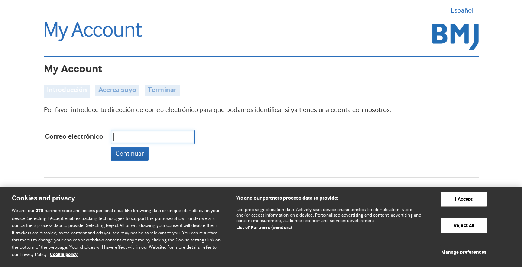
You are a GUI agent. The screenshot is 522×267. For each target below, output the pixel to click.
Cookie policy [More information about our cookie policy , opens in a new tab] (64, 254)
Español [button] (465, 10)
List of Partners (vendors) (264, 228)
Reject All (464, 225)
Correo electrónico (74, 136)
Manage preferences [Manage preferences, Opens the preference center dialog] (463, 252)
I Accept (464, 199)
